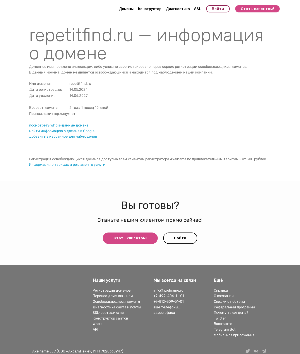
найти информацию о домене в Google (61, 131)
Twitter (220, 318)
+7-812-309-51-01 (168, 301)
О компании (224, 296)
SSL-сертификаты (109, 313)
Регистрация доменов (112, 290)
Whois (97, 324)
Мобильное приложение (234, 335)
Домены (126, 9)
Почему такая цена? (231, 313)
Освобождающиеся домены (116, 301)
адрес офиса (164, 313)
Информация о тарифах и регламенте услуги (67, 164)
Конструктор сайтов (110, 318)
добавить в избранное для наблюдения (63, 136)
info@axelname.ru (168, 290)
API (95, 329)
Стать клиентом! (257, 9)
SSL (197, 9)
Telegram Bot (225, 329)
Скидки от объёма (229, 301)
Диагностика (178, 9)
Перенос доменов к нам (113, 296)
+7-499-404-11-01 (168, 296)
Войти (218, 9)
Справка (221, 290)
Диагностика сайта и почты (117, 307)
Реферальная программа (234, 307)
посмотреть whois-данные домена (59, 125)
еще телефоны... (167, 307)
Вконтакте (223, 324)
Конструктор (149, 9)
